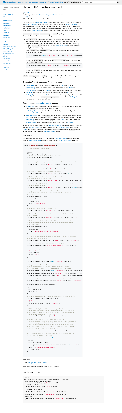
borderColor (6, 23)
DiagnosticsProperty (42, 22)
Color (63, 120)
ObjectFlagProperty (61, 46)
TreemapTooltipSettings (55, 2)
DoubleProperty (30, 88)
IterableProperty (30, 111)
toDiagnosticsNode (34, 363)
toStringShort (7, 63)
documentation (33, 2)
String (62, 85)
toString (45, 363)
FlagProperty (29, 95)
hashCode (6, 33)
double (71, 88)
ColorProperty (30, 120)
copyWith (5, 44)
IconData (70, 122)
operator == (6, 70)
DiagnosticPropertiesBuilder (48, 15)
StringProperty (30, 85)
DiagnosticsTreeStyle (32, 113)
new (4, 16)
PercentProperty (30, 90)
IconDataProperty (31, 122)
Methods (6, 42)
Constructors (8, 14)
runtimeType (6, 37)
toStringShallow (7, 61)
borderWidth (6, 28)
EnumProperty (30, 106)
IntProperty (29, 92)
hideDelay (6, 35)
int (68, 92)
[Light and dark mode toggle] (118, 2)
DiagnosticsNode (37, 30)
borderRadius (7, 25)
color (4, 30)
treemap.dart (43, 2)
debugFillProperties (61, 138)
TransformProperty (63, 127)
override (26, 13)
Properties (7, 21)
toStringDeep (6, 58)
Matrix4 (25, 129)
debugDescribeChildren (9, 46)
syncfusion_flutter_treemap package (16, 2)
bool (45, 95)
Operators (7, 67)
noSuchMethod (7, 51)
